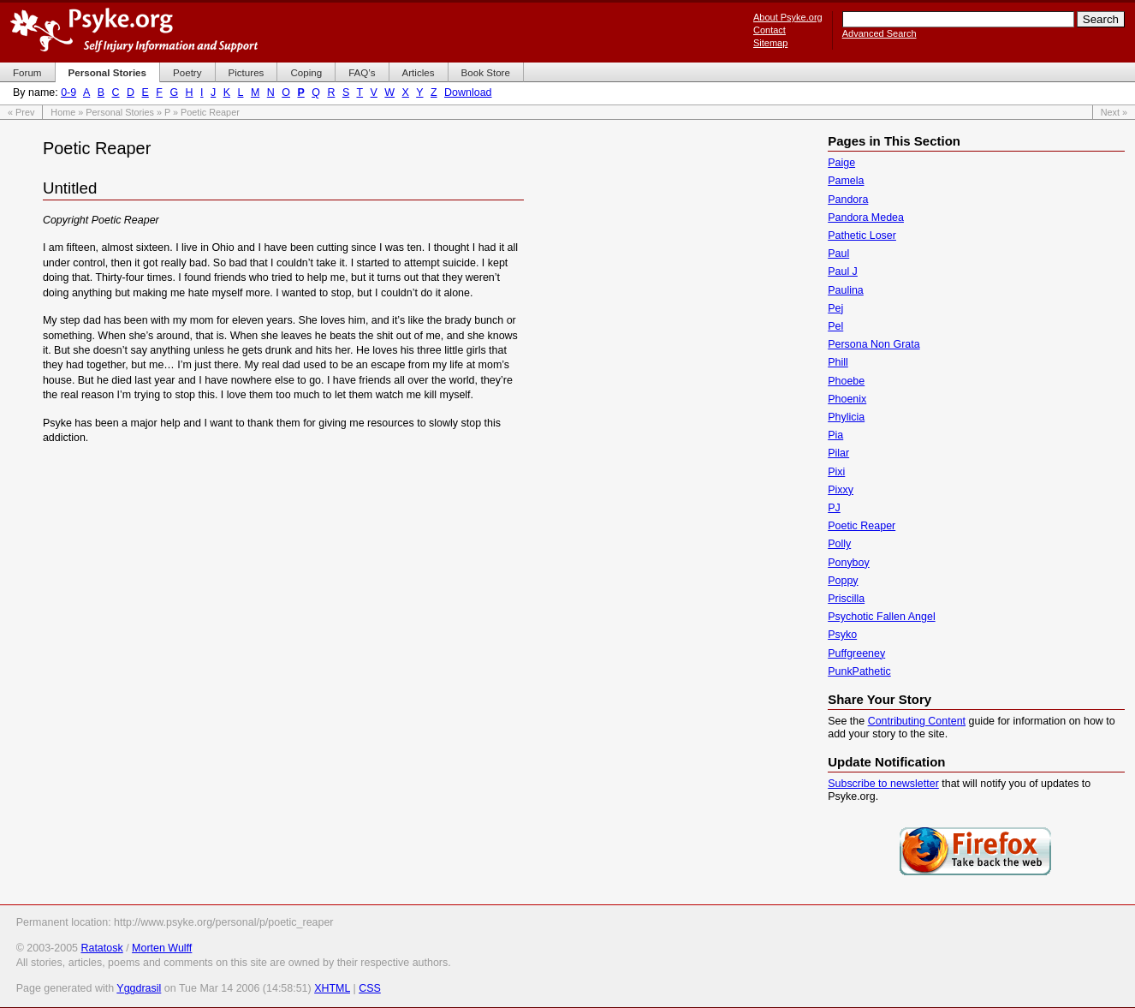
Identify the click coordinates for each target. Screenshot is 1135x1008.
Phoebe (846, 381)
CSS (370, 988)
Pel (835, 326)
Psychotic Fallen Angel (881, 617)
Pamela (846, 181)
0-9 (68, 92)
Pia (835, 435)
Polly (839, 544)
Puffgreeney (856, 653)
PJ (834, 508)
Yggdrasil (138, 988)
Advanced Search (879, 33)
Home (63, 112)
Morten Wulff (162, 948)
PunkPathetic (859, 671)
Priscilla (846, 599)
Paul (838, 253)
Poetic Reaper (861, 526)
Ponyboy (849, 563)
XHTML (332, 988)
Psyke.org (134, 30)
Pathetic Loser (862, 236)
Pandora (848, 200)
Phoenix (847, 399)
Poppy (843, 581)
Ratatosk (101, 948)
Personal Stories (120, 112)
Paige (841, 163)
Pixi (836, 472)
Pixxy (840, 490)
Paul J (843, 271)
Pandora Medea (866, 218)
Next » (1114, 112)
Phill (838, 362)
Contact (769, 30)
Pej (835, 308)
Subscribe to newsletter (883, 784)
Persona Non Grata (873, 344)
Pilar (838, 453)
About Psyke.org (788, 17)
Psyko (842, 635)
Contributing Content (917, 721)
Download (467, 92)
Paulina (846, 290)
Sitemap (770, 43)
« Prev (21, 112)
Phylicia (846, 417)
